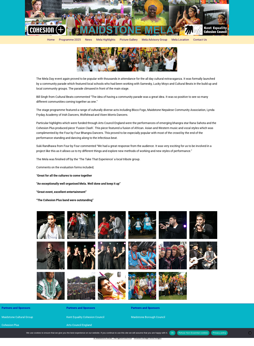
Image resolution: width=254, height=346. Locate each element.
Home (51, 39)
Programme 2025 (70, 39)
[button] (51, 225)
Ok (172, 333)
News (88, 39)
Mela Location (180, 39)
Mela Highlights (105, 39)
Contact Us (200, 39)
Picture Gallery (129, 39)
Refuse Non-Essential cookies (193, 333)
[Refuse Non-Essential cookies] (250, 333)
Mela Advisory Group (154, 39)
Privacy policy (219, 333)
